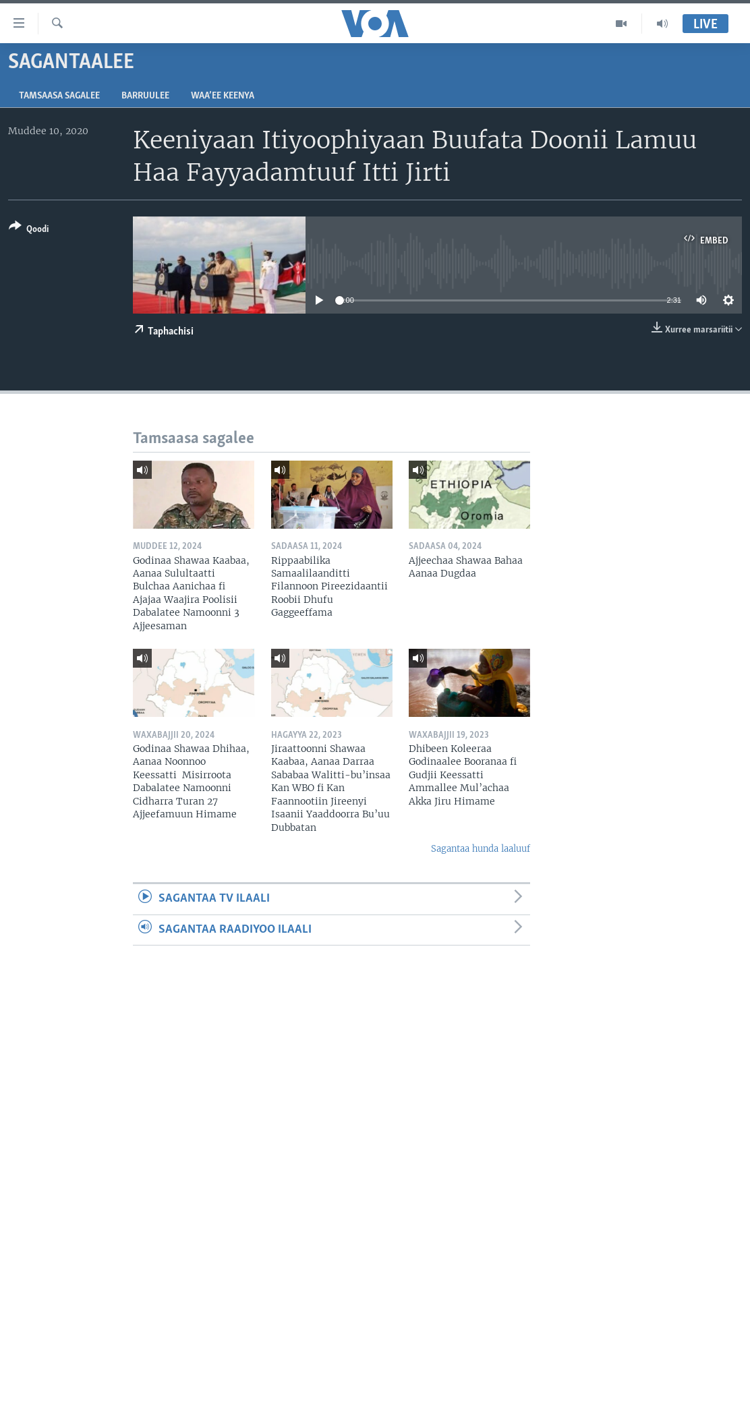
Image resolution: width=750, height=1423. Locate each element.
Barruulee (145, 96)
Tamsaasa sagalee (59, 96)
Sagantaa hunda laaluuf (480, 848)
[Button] (29, 230)
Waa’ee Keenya (222, 96)
